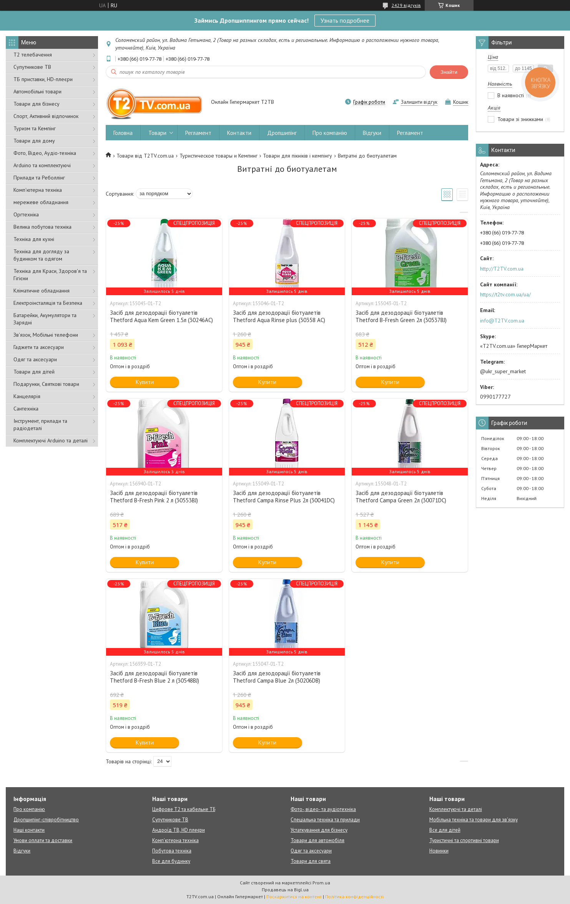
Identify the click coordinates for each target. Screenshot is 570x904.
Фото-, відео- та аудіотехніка (323, 809)
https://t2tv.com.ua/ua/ (505, 294)
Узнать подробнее (345, 20)
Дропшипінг (282, 133)
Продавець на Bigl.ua (285, 889)
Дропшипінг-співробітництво (46, 819)
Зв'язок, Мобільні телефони (45, 334)
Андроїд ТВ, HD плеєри (178, 830)
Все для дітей (444, 830)
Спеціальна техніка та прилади (325, 819)
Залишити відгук (419, 102)
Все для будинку (171, 861)
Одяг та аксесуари (35, 359)
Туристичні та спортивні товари (464, 840)
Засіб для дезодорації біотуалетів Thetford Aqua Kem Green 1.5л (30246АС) (161, 316)
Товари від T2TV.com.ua (145, 155)
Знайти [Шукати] (448, 72)
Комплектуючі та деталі (455, 809)
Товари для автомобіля (317, 840)
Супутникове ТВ (32, 66)
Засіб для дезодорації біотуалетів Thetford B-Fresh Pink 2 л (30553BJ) (154, 496)
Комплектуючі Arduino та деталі (50, 440)
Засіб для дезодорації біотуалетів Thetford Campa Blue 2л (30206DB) (277, 677)
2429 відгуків (406, 5)
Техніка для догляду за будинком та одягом (41, 255)
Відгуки (372, 133)
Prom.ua (321, 883)
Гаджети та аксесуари (38, 347)
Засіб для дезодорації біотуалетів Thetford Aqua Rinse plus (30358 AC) (279, 316)
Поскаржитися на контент (294, 896)
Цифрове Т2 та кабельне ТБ (183, 809)
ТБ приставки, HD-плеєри (43, 79)
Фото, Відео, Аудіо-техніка (44, 153)
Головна (123, 133)
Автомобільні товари (37, 91)
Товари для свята (311, 861)
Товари (157, 133)
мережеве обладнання (40, 202)
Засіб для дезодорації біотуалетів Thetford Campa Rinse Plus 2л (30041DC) (284, 496)
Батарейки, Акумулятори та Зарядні (44, 319)
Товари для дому (34, 140)
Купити (145, 382)
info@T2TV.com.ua (502, 320)
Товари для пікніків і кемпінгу (297, 155)
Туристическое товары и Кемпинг (218, 155)
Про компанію (329, 133)
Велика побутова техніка (42, 226)
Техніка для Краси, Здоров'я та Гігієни (50, 275)
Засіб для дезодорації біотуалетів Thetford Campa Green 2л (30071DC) (401, 496)
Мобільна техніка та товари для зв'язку (473, 819)
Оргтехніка (26, 214)
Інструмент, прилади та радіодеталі (40, 424)
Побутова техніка (171, 851)
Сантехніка (25, 408)
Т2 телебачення (32, 54)
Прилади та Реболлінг (39, 177)
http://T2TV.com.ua (501, 268)
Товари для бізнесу (36, 103)
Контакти (239, 133)
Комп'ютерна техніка (37, 189)
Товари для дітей (34, 371)
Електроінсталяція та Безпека (47, 302)
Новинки (439, 851)
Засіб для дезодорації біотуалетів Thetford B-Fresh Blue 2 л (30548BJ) (154, 677)
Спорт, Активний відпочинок (45, 116)
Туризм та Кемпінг (34, 128)
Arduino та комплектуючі (42, 165)
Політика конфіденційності (354, 896)
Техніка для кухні (33, 239)
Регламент (198, 133)
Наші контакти (29, 830)
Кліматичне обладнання (41, 290)
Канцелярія (26, 396)
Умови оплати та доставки (42, 840)
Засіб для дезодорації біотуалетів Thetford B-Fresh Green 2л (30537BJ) (401, 316)
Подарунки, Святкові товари (46, 384)
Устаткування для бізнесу (319, 830)
